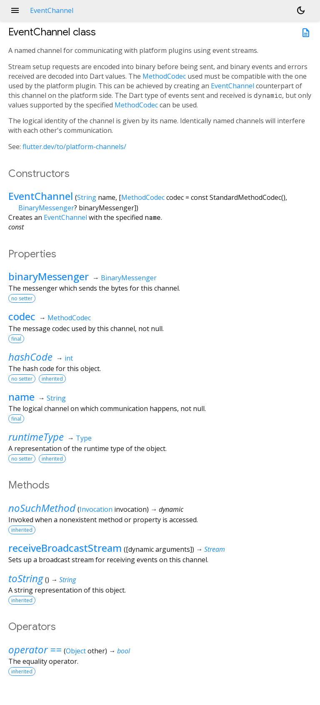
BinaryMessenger (46, 207)
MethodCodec (164, 76)
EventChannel (232, 85)
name (21, 397)
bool (123, 650)
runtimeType (36, 436)
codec (21, 316)
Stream (214, 549)
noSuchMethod (41, 508)
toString (25, 578)
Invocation (96, 509)
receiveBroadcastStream (65, 548)
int (69, 358)
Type (84, 438)
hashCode (30, 357)
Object (76, 650)
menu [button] (15, 10)
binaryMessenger (48, 276)
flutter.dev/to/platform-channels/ (74, 146)
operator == (35, 649)
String (86, 197)
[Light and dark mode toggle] (301, 10)
